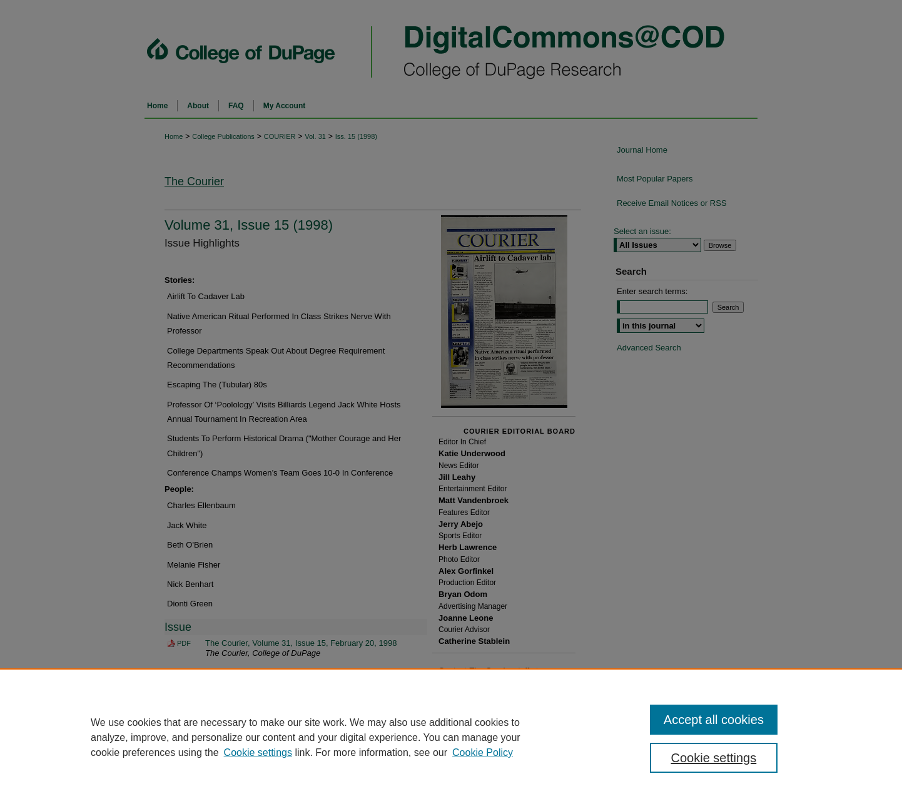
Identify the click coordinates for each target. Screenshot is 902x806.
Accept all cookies (714, 720)
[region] (451, 737)
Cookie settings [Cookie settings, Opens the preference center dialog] (714, 758)
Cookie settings (258, 752)
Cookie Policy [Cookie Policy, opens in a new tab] (482, 752)
